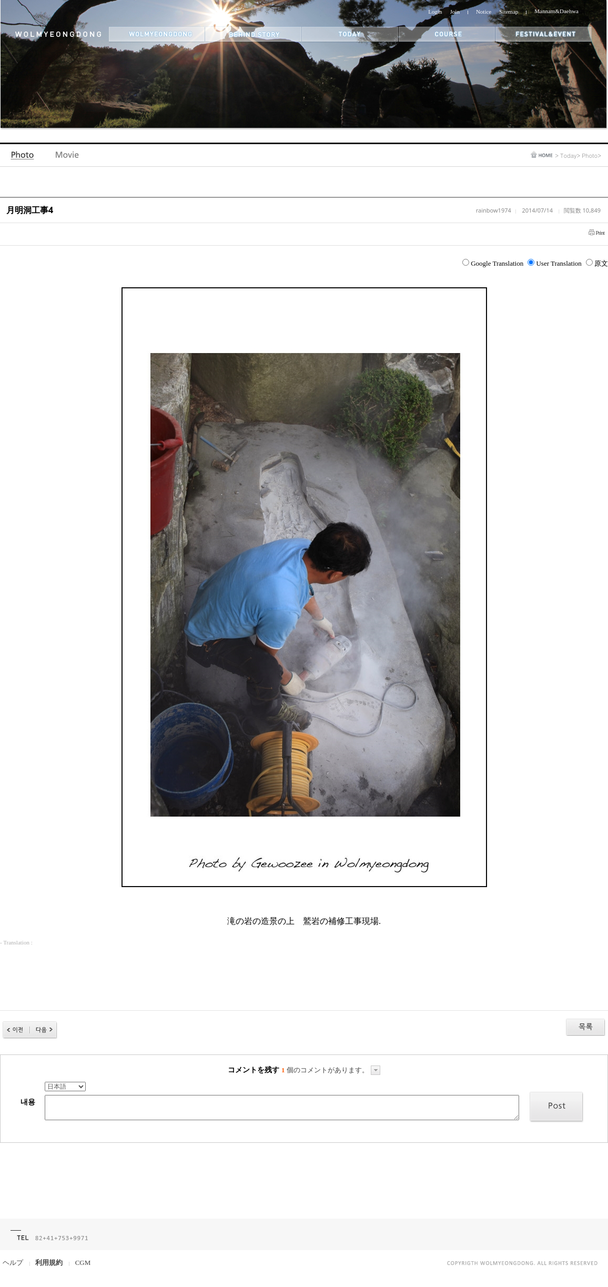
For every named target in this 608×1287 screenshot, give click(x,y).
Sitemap (508, 11)
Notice (483, 11)
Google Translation (492, 263)
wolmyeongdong (157, 34)
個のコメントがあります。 (330, 1070)
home (541, 154)
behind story (253, 34)
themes (447, 34)
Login (435, 11)
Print (600, 232)
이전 (16, 1030)
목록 (585, 1027)
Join (455, 11)
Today (568, 155)
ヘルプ (13, 1262)
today (350, 34)
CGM (83, 1262)
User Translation (554, 263)
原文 (597, 263)
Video (67, 157)
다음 (43, 1030)
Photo (23, 157)
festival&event (544, 34)
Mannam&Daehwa (556, 11)
